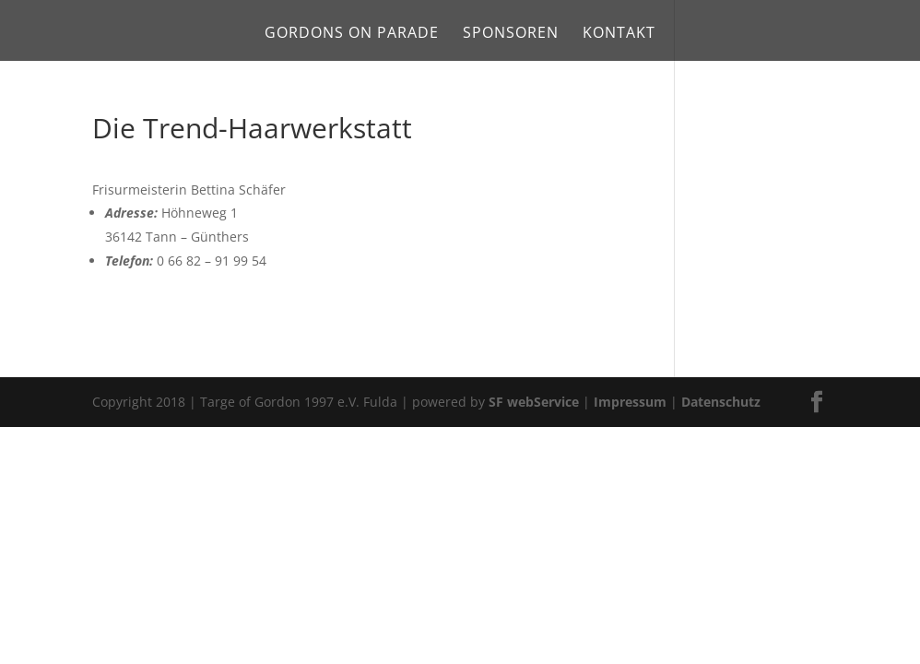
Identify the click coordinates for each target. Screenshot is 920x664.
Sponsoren (511, 34)
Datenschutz (721, 401)
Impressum (630, 401)
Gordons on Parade (352, 34)
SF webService (534, 401)
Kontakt (619, 34)
